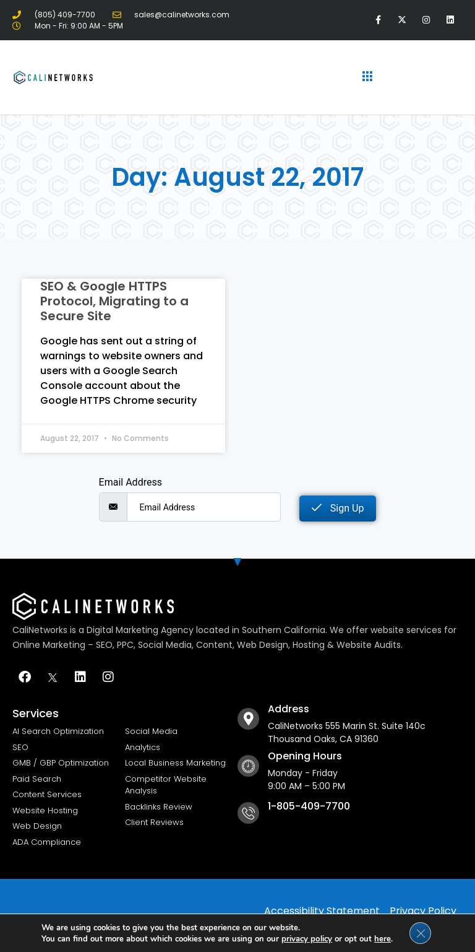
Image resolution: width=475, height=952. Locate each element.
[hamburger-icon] (368, 77)
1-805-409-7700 (309, 806)
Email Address (130, 482)
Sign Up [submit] (338, 508)
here (382, 938)
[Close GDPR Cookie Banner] (420, 933)
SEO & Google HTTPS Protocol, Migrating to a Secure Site (114, 301)
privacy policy (306, 938)
